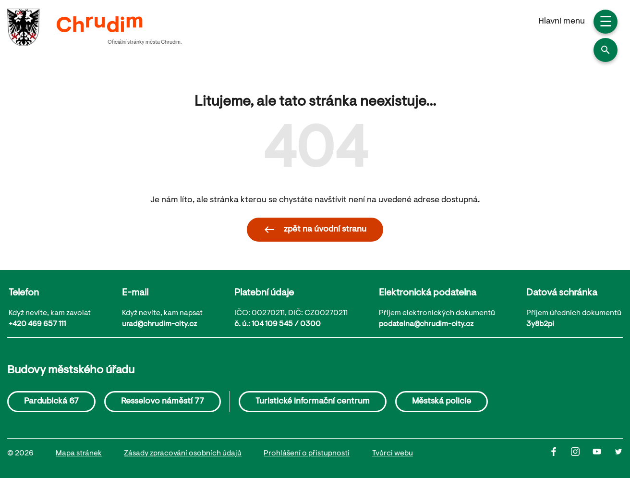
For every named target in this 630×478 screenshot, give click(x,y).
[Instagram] (582, 454)
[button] (606, 50)
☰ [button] (605, 23)
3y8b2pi (540, 324)
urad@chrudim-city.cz (159, 324)
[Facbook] (560, 454)
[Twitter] (618, 454)
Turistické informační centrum (312, 401)
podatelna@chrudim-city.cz (426, 324)
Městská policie (441, 401)
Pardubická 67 (51, 401)
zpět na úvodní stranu (315, 229)
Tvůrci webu (392, 453)
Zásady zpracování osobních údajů (183, 453)
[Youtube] (603, 454)
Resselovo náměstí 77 (162, 401)
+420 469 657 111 (37, 324)
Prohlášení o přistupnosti (307, 453)
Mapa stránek (79, 453)
